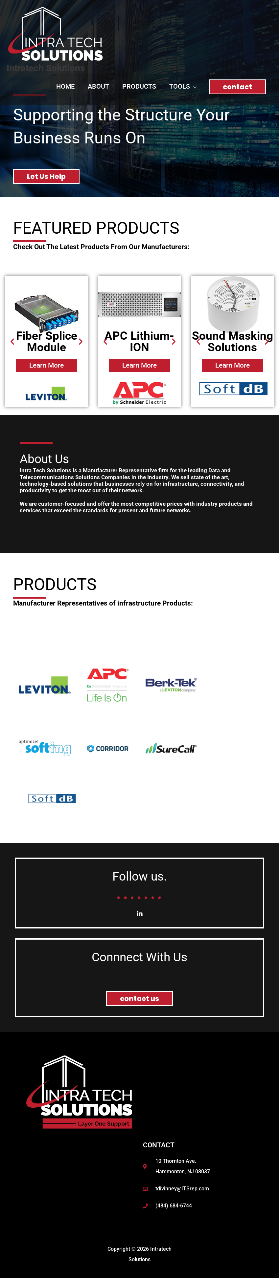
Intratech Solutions (46, 68)
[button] (182, 86)
